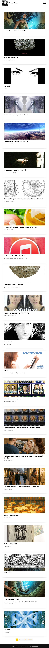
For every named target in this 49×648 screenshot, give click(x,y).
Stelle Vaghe (7, 572)
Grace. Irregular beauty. (11, 58)
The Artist (7, 630)
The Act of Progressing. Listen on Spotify (16, 115)
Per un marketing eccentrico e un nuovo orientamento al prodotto (23, 199)
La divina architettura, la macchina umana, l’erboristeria (20, 227)
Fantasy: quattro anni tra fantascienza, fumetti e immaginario (22, 428)
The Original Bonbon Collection (13, 285)
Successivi (30, 639)
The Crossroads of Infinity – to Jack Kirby (16, 142)
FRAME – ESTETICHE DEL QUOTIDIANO (16, 313)
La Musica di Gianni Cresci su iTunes (15, 256)
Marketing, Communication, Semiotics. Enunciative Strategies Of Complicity (23, 457)
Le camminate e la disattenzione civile (15, 170)
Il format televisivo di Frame (12, 399)
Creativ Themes (35, 646)
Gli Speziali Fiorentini (10, 544)
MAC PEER (7, 370)
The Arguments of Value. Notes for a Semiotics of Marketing (22, 487)
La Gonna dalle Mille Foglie (12, 599)
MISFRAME (7, 86)
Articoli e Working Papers (11, 515)
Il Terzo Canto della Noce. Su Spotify (15, 31)
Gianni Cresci (14, 3)
